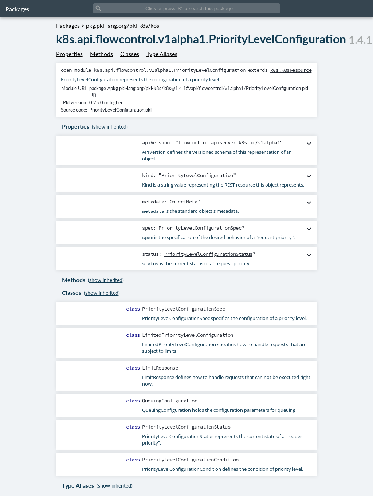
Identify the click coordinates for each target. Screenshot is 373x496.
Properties (69, 53)
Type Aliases (161, 53)
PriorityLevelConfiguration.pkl (120, 110)
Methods (101, 53)
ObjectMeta (183, 201)
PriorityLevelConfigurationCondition (190, 459)
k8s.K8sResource (291, 70)
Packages (17, 8)
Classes (129, 53)
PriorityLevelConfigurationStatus (208, 254)
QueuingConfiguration (169, 400)
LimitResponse (160, 367)
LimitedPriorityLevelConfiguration (187, 335)
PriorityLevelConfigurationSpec (199, 227)
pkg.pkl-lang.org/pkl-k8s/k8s (122, 25)
